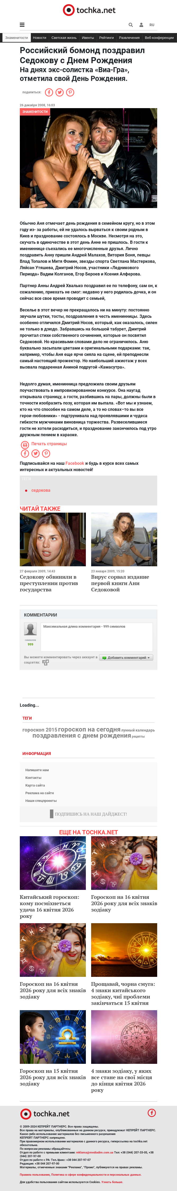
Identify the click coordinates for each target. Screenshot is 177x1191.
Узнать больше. (112, 1182)
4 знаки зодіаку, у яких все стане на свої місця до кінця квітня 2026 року (121, 1080)
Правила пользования (35, 1174)
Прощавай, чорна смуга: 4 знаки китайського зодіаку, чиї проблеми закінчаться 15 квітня (123, 993)
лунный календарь (138, 730)
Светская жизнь (64, 38)
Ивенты (88, 38)
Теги (27, 718)
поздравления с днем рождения (81, 735)
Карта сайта (35, 785)
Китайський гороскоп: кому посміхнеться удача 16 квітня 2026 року (49, 906)
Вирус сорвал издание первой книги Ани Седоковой (120, 583)
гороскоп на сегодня (89, 729)
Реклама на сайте (39, 793)
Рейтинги (106, 38)
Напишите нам (37, 770)
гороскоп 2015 (39, 730)
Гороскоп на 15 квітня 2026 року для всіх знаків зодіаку (53, 1077)
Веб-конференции (159, 38)
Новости (39, 38)
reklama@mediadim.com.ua (94, 1152)
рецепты (138, 736)
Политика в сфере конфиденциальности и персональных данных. (96, 1174)
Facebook (75, 463)
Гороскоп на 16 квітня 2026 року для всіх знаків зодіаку (124, 903)
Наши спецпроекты (41, 801)
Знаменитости (16, 38)
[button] (141, 25)
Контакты (33, 778)
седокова (40, 490)
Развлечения (129, 38)
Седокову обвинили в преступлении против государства (49, 583)
